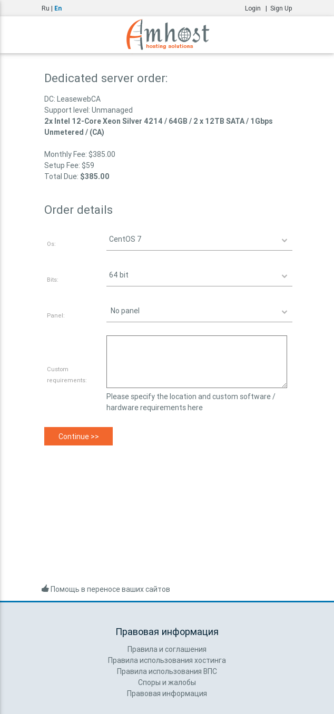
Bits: (52, 279)
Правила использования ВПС (167, 671)
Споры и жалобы (167, 682)
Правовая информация (167, 693)
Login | (257, 8)
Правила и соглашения (167, 649)
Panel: (56, 315)
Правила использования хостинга (167, 660)
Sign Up (281, 8)
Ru (46, 8)
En (58, 8)
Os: (51, 243)
